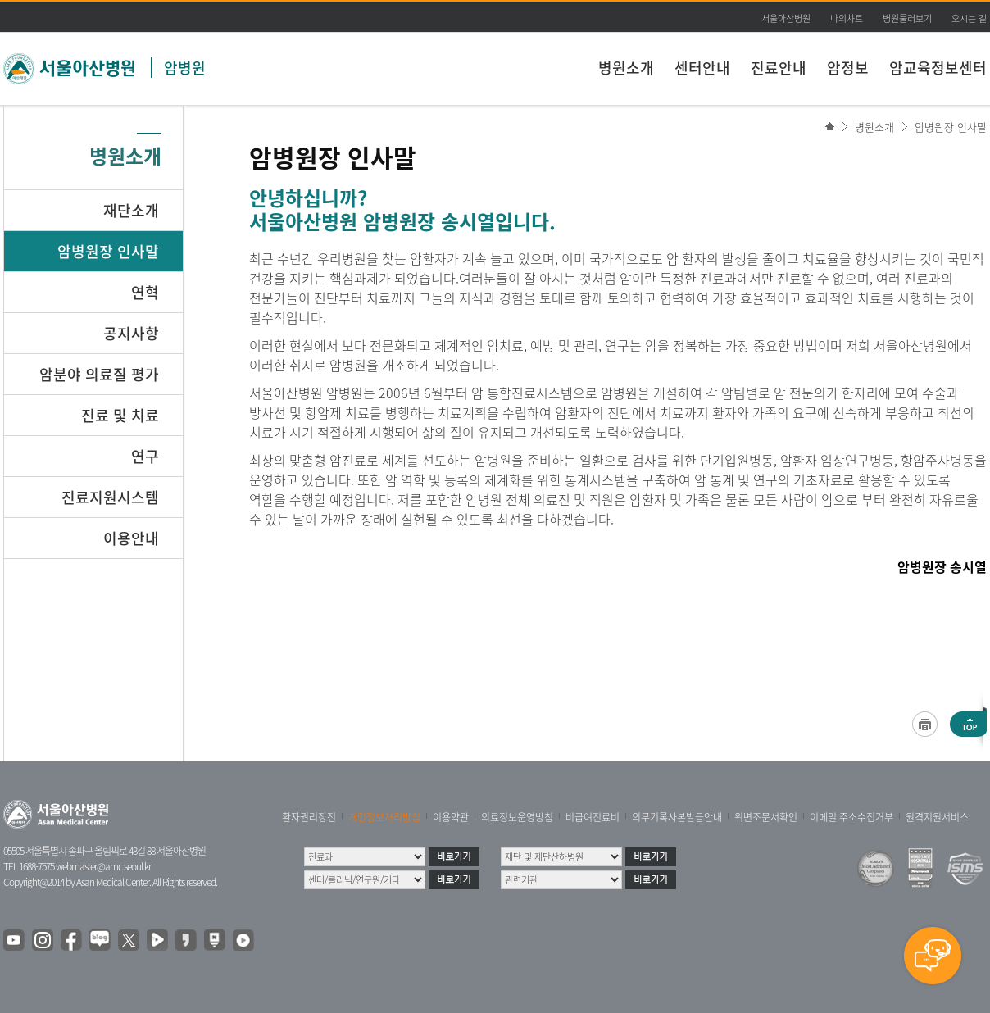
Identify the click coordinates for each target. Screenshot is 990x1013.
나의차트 (846, 18)
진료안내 (778, 68)
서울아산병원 (786, 18)
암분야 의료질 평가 (99, 374)
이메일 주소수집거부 (851, 817)
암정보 (848, 68)
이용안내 (131, 538)
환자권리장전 (309, 817)
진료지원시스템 (110, 497)
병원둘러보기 (907, 18)
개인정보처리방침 (384, 817)
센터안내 (702, 68)
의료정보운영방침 (517, 817)
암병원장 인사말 (951, 126)
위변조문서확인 (765, 817)
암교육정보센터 (938, 68)
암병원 (185, 68)
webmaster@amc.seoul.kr (103, 866)
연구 (145, 456)
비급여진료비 (592, 817)
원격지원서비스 (937, 817)
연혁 (145, 292)
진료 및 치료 (120, 415)
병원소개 (626, 68)
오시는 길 (969, 18)
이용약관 (451, 817)
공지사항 (131, 333)
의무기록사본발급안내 (677, 817)
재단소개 (131, 210)
